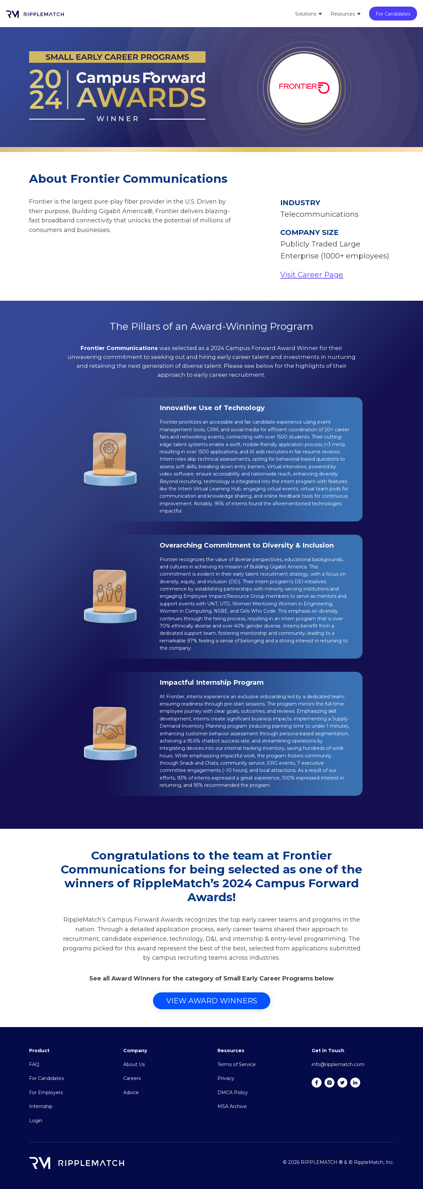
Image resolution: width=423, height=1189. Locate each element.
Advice (131, 1092)
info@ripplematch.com (338, 1064)
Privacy (225, 1078)
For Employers (46, 1092)
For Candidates (393, 14)
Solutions (305, 14)
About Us (134, 1064)
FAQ (34, 1064)
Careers (132, 1078)
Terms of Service (236, 1064)
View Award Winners (211, 1000)
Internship (41, 1106)
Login (35, 1121)
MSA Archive (232, 1106)
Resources (342, 14)
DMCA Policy (232, 1092)
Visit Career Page (311, 274)
